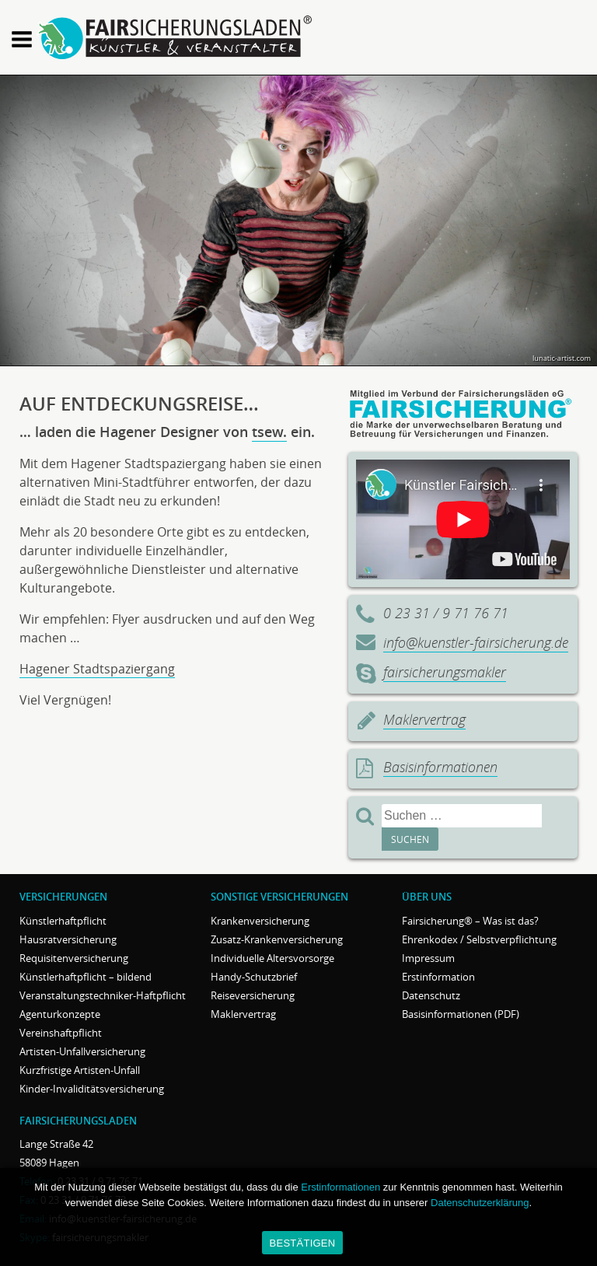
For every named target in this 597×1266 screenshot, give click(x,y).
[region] (298, 220)
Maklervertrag (424, 719)
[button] (22, 41)
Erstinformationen (340, 1187)
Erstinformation (438, 977)
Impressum (428, 958)
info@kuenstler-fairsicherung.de (475, 642)
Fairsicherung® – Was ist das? (470, 921)
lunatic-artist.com (561, 358)
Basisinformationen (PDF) (460, 1014)
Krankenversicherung (260, 921)
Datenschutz (431, 995)
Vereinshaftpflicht (60, 1033)
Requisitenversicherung (73, 958)
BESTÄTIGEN (303, 1243)
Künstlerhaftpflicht (62, 921)
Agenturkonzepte (59, 1014)
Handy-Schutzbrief (254, 977)
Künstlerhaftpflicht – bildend (85, 977)
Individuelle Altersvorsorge (272, 958)
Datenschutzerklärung (480, 1202)
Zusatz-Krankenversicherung (277, 939)
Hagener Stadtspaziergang (97, 668)
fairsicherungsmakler (444, 672)
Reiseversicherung (253, 995)
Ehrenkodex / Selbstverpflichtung (479, 939)
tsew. (269, 431)
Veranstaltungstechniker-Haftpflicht (102, 995)
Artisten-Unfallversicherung (82, 1051)
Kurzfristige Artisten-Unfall (79, 1070)
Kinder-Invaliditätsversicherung (91, 1089)
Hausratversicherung (68, 939)
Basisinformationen (440, 766)
